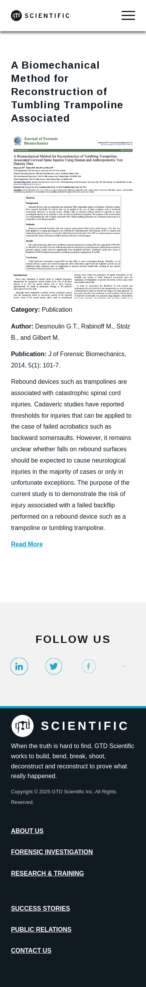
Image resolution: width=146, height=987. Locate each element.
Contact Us (31, 950)
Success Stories (40, 908)
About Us (27, 831)
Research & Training (47, 873)
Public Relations (41, 929)
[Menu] (124, 15)
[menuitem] (124, 15)
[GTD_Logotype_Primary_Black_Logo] (60, 15)
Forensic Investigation (52, 852)
